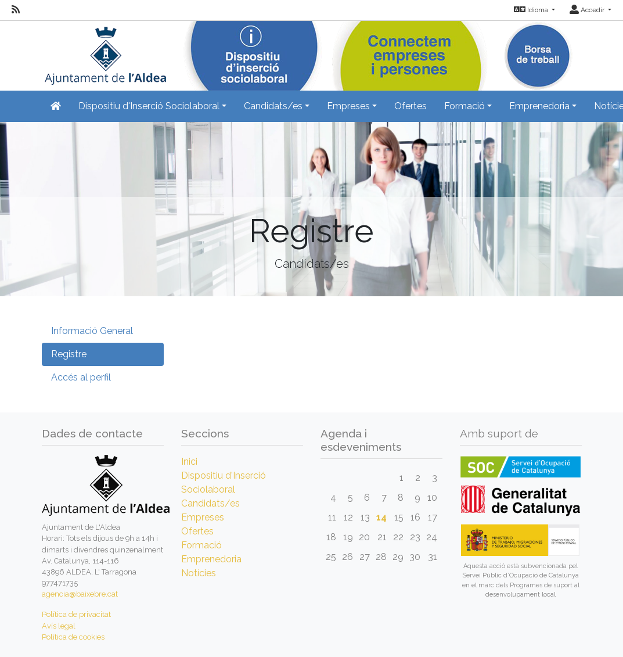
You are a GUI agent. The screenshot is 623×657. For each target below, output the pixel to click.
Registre (69, 354)
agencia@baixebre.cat (80, 594)
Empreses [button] (348, 106)
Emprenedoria (211, 559)
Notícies (198, 573)
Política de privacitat (76, 614)
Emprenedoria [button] (539, 106)
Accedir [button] (588, 10)
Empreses (202, 517)
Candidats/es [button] (273, 106)
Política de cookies (73, 637)
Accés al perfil (81, 377)
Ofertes (410, 106)
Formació (201, 545)
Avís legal (58, 626)
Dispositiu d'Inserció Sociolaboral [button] (148, 106)
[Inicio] (104, 52)
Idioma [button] (532, 10)
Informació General (92, 330)
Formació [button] (464, 106)
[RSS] (16, 10)
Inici (189, 461)
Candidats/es (210, 503)
